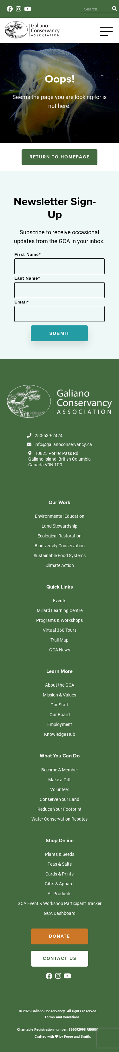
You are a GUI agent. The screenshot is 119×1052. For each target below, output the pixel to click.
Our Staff (59, 705)
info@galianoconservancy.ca (59, 444)
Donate (59, 936)
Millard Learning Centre (60, 610)
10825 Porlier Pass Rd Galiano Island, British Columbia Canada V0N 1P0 (59, 459)
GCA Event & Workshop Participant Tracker (59, 903)
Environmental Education (59, 516)
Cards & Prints (59, 874)
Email (21, 302)
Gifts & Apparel (59, 884)
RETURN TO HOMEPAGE (60, 157)
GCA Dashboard (60, 913)
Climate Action (59, 565)
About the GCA (59, 685)
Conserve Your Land (59, 799)
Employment (59, 724)
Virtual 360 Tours (59, 630)
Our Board (60, 714)
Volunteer (59, 789)
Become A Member (59, 770)
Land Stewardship (59, 526)
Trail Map (59, 640)
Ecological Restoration (59, 536)
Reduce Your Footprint (59, 809)
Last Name (27, 278)
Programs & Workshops (59, 620)
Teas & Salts (60, 864)
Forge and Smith (77, 1036)
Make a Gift (59, 779)
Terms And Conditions (62, 1017)
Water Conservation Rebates (59, 819)
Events (59, 600)
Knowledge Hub (59, 734)
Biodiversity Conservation (60, 546)
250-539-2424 (45, 435)
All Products (59, 893)
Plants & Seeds (59, 854)
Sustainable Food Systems (60, 555)
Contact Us (59, 958)
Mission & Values (59, 695)
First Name (27, 254)
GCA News (59, 650)
